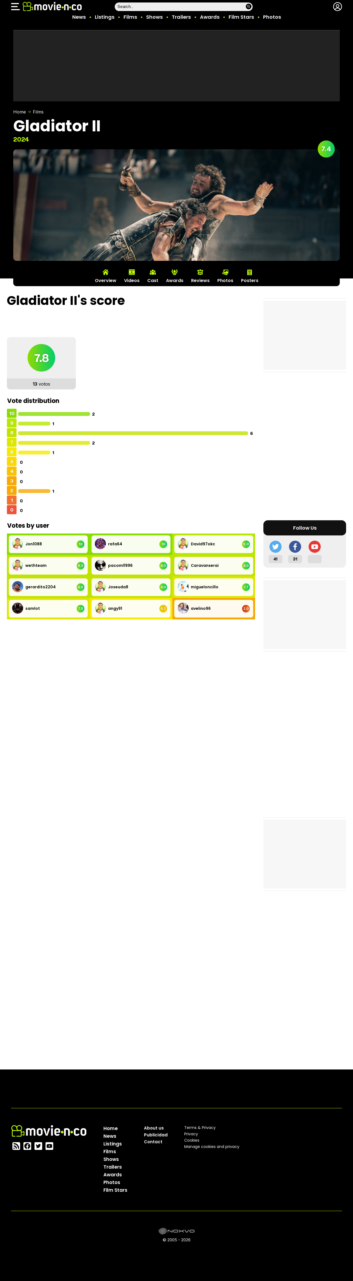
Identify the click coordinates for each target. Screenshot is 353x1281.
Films (130, 16)
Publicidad (156, 1135)
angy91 (115, 608)
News (79, 16)
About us (154, 1128)
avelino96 (201, 608)
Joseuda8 (118, 587)
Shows (154, 16)
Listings (104, 16)
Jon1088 (33, 544)
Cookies (191, 1140)
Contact (153, 1142)
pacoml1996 (120, 565)
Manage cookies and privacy (211, 1146)
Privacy (191, 1134)
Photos (272, 16)
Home (19, 112)
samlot (32, 608)
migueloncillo (204, 587)
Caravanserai (205, 565)
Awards (210, 16)
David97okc (203, 544)
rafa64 (115, 544)
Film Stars (241, 16)
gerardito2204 (40, 587)
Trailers (181, 16)
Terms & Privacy (200, 1127)
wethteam (36, 565)
